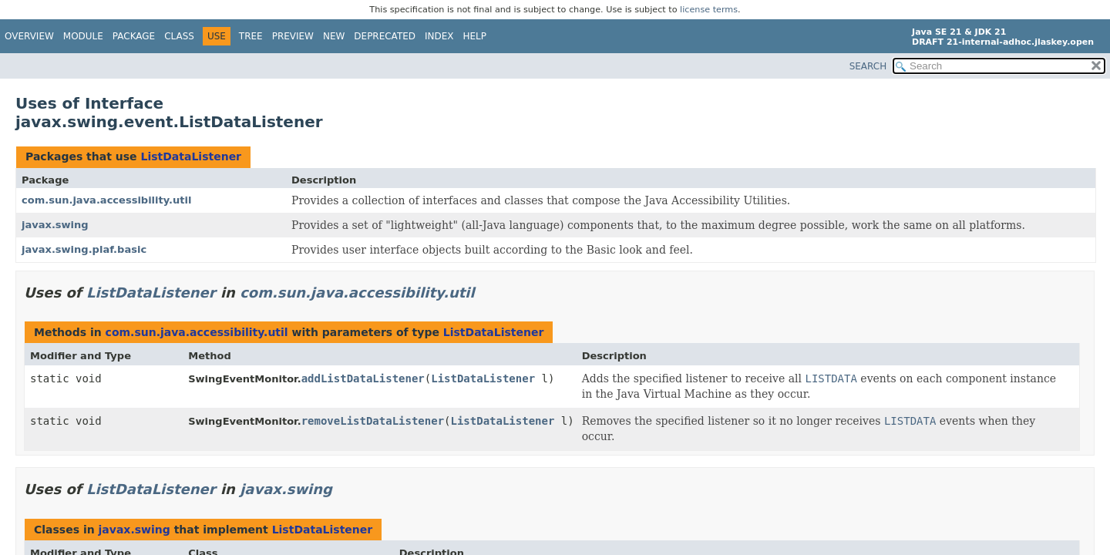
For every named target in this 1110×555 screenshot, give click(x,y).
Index (439, 36)
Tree (251, 36)
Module (83, 36)
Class (179, 36)
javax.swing (55, 224)
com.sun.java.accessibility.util (106, 200)
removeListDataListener (372, 421)
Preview (293, 36)
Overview (29, 36)
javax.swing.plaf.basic (84, 249)
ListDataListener (190, 156)
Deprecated (384, 36)
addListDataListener (363, 378)
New (334, 36)
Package (134, 36)
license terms (709, 10)
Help (475, 36)
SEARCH (868, 66)
